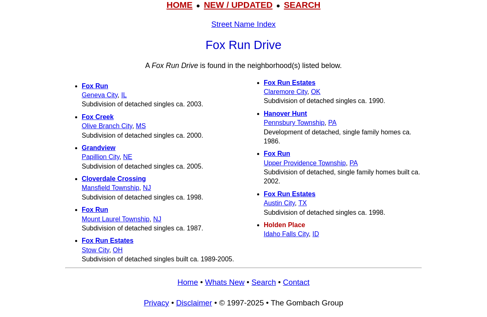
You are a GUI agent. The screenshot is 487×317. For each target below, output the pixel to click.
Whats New (225, 282)
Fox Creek (97, 116)
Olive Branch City (107, 125)
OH (118, 250)
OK (315, 91)
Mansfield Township (110, 187)
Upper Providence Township (305, 163)
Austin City (279, 203)
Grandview (99, 147)
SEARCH (302, 4)
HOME (179, 4)
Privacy (156, 302)
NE (127, 156)
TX (302, 203)
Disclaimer (194, 302)
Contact (296, 282)
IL (124, 95)
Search (263, 282)
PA (332, 122)
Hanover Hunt (285, 113)
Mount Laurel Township (115, 219)
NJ (147, 187)
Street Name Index (243, 24)
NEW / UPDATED (238, 4)
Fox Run (95, 85)
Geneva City (100, 95)
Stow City (95, 250)
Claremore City (285, 91)
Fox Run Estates (107, 240)
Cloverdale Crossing (114, 178)
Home (187, 282)
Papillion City (100, 156)
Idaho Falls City (286, 233)
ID (315, 233)
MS (141, 125)
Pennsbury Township (294, 122)
